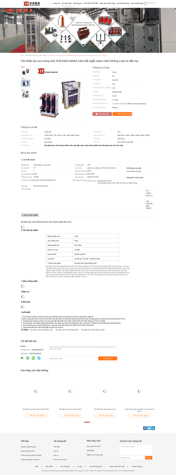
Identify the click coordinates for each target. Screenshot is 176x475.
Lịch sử (56, 451)
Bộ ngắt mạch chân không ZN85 (67, 330)
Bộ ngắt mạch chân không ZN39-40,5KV (36, 409)
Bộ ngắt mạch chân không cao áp (105, 409)
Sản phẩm (49, 466)
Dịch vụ (56, 455)
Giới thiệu (57, 447)
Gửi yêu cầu (108, 358)
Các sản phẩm (66, 3)
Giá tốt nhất (102, 114)
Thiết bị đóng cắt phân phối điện (31, 455)
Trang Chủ (56, 3)
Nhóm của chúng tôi (60, 459)
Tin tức (79, 466)
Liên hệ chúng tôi (123, 3)
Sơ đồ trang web (96, 466)
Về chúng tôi (77, 3)
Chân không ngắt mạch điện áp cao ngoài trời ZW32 (139, 410)
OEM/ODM (90, 450)
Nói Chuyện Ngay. (137, 3)
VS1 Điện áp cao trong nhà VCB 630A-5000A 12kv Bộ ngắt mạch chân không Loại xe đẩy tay (77, 55)
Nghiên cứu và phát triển (95, 455)
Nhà (36, 466)
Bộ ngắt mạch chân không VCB (41, 330)
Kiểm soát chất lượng (107, 3)
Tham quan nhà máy (91, 3)
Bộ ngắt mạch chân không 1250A (93, 330)
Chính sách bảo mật (116, 466)
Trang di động (137, 466)
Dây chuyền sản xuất (93, 446)
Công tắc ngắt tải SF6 (28, 451)
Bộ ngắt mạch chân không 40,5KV (70, 409)
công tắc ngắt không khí (28, 447)
